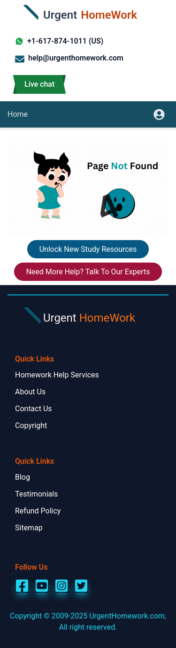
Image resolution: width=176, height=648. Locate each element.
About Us (30, 391)
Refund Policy (38, 510)
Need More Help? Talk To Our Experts (88, 271)
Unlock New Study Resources (88, 249)
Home (18, 114)
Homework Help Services (57, 374)
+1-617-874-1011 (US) (59, 41)
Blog (22, 477)
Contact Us (33, 408)
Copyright (31, 425)
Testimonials (36, 494)
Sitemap (29, 527)
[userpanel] (160, 114)
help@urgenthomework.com (69, 58)
